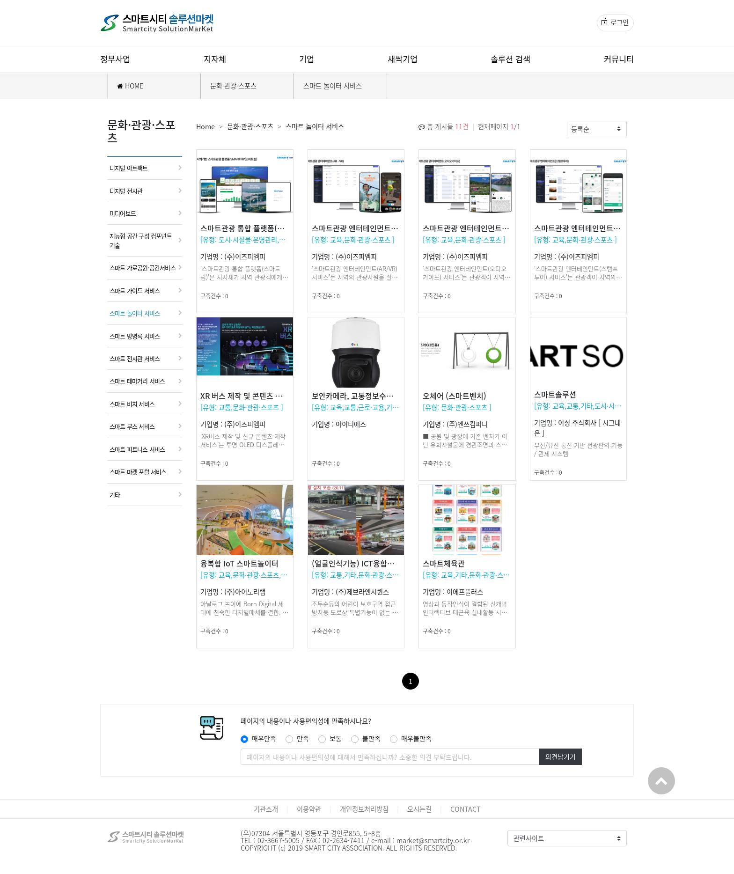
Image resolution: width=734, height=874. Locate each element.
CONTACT (465, 809)
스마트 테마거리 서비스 (137, 380)
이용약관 (309, 809)
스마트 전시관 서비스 (135, 358)
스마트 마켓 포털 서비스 (138, 471)
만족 (303, 738)
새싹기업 (403, 59)
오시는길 (419, 809)
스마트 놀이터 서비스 (332, 86)
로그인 (615, 22)
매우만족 (264, 738)
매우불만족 (416, 738)
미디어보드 (123, 213)
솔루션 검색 (510, 59)
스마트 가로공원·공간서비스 (143, 267)
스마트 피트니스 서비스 (137, 449)
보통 (336, 738)
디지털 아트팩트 (129, 167)
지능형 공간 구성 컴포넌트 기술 (141, 240)
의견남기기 (560, 756)
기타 (115, 494)
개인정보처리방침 (364, 809)
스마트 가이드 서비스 (135, 290)
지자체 (215, 59)
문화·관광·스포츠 (233, 86)
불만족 (371, 738)
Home (205, 126)
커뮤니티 (619, 59)
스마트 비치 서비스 (132, 403)
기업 (306, 59)
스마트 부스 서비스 (132, 426)
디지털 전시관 (126, 190)
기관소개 (266, 809)
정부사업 (115, 59)
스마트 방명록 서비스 (135, 335)
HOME (130, 86)
